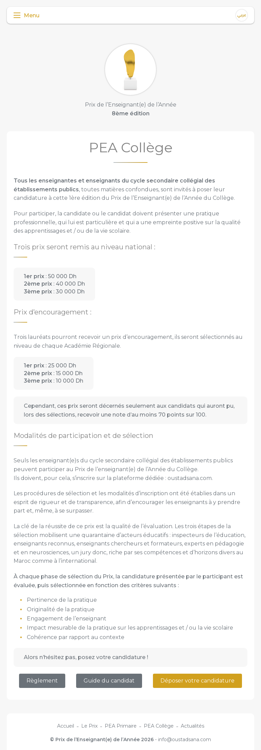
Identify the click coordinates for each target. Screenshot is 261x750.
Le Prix (89, 726)
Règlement (42, 680)
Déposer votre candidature (197, 680)
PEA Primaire (121, 726)
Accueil (65, 726)
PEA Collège (159, 726)
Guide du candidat (109, 680)
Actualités (192, 726)
